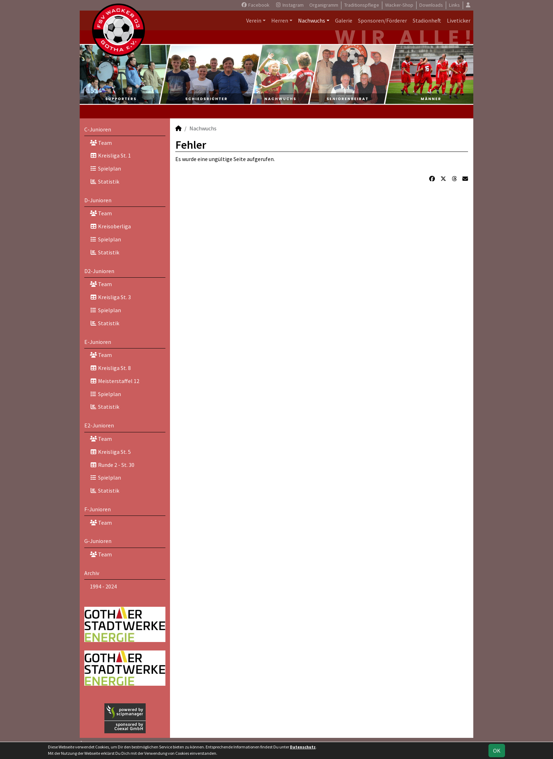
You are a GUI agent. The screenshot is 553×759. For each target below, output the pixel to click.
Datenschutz (303, 746)
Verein (253, 20)
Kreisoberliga (110, 226)
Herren (279, 20)
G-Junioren (97, 540)
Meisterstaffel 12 (114, 380)
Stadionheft (427, 20)
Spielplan (105, 168)
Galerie (343, 20)
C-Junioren (97, 129)
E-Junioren (97, 341)
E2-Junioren (99, 425)
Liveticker (458, 20)
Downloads (431, 5)
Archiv (91, 572)
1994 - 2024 (103, 586)
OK (496, 750)
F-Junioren (97, 509)
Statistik (104, 181)
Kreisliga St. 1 (110, 155)
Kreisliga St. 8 (110, 367)
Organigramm (323, 5)
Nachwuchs (311, 20)
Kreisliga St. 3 (110, 297)
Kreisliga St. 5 (110, 451)
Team (101, 142)
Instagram (289, 5)
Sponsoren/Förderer (382, 20)
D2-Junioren (99, 270)
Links (454, 5)
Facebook (255, 5)
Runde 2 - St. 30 (112, 464)
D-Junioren (97, 200)
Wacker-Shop (399, 5)
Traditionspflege (361, 5)
